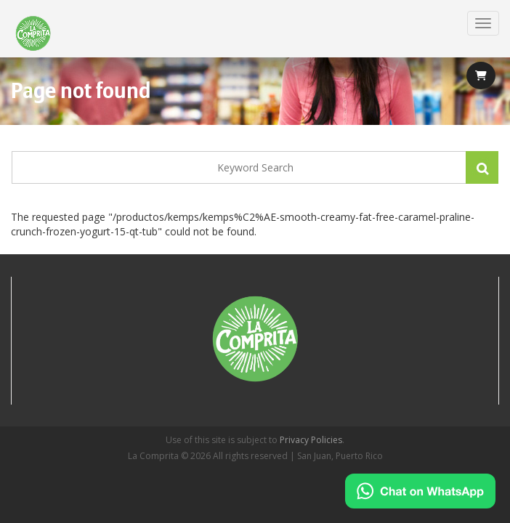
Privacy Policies (311, 440)
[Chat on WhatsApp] (420, 491)
